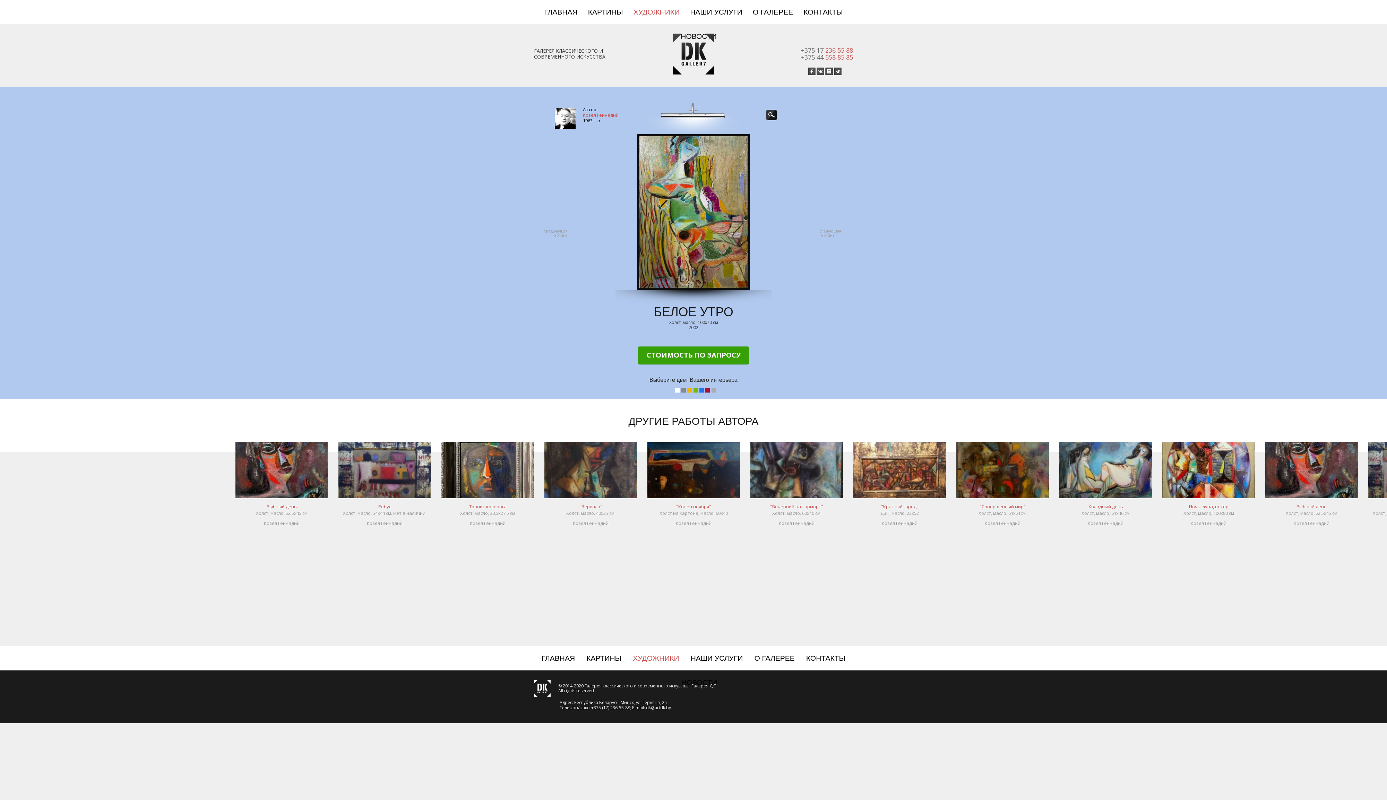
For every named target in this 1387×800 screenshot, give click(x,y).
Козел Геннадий (601, 115)
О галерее (773, 12)
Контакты (823, 12)
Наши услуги (716, 12)
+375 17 (827, 50)
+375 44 (827, 57)
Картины (605, 12)
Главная (560, 12)
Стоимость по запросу (694, 355)
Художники (657, 12)
